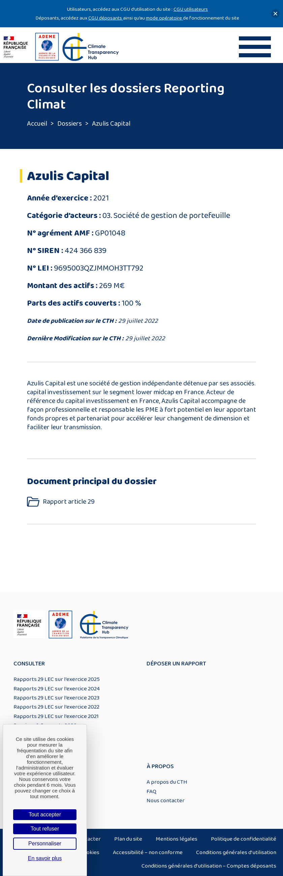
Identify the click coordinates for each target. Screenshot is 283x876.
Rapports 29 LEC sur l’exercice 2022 (56, 706)
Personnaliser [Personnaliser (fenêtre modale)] (44, 843)
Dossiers (69, 123)
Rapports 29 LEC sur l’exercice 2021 (56, 716)
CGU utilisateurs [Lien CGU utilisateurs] (191, 9)
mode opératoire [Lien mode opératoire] (164, 18)
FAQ (151, 791)
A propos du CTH (167, 782)
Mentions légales (176, 839)
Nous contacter (166, 800)
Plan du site (128, 839)
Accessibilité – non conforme (148, 852)
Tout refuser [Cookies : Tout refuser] (45, 829)
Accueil (37, 123)
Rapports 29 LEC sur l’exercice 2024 (56, 688)
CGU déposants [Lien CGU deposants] (105, 18)
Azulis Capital (111, 123)
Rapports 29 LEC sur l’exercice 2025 (56, 679)
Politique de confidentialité (243, 839)
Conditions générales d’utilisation (236, 852)
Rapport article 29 (69, 502)
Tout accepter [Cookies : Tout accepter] (45, 814)
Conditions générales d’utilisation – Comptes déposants (209, 866)
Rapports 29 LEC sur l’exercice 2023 (56, 697)
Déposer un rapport (176, 663)
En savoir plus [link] (45, 858)
